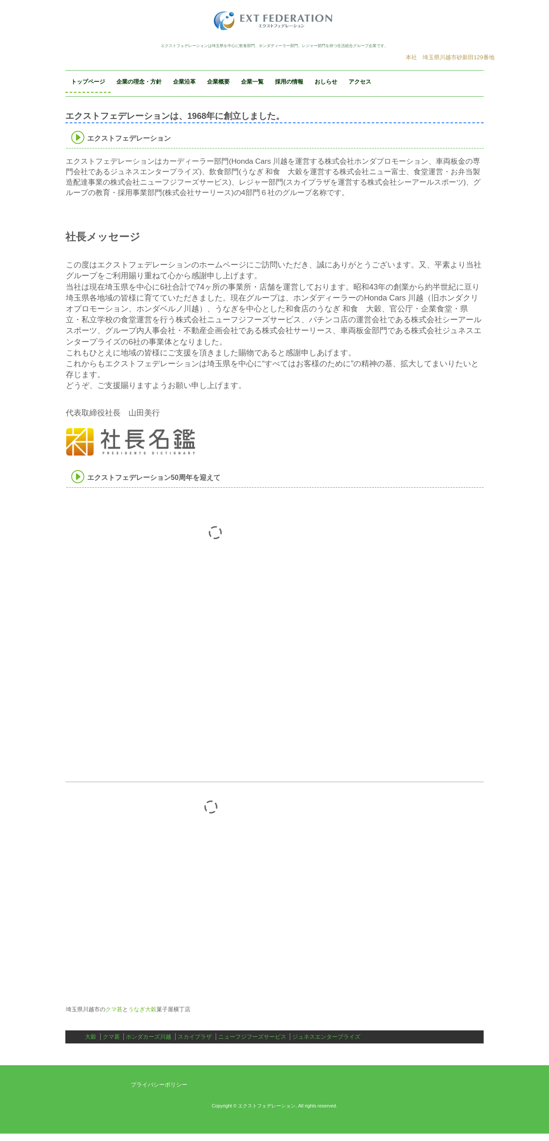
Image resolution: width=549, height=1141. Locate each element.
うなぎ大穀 (142, 1009)
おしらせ (326, 81)
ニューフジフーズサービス (252, 1036)
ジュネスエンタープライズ (326, 1036)
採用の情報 (289, 81)
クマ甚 (113, 1009)
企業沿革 (184, 81)
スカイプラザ (195, 1036)
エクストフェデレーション (274, 20)
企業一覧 (252, 81)
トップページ (88, 81)
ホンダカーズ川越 (148, 1036)
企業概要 (218, 81)
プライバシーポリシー (159, 1084)
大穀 (90, 1036)
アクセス (360, 81)
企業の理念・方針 (139, 81)
